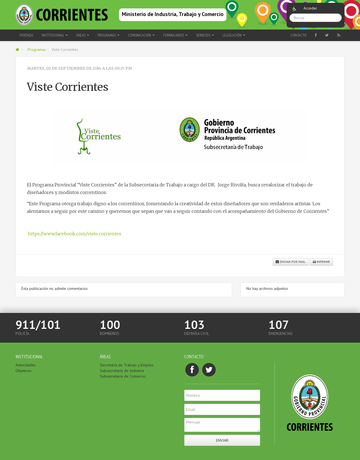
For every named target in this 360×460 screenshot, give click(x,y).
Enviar (222, 440)
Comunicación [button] (141, 35)
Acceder (310, 8)
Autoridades (25, 364)
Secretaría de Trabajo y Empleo (127, 364)
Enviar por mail (290, 262)
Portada (26, 35)
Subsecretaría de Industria (122, 370)
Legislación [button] (233, 35)
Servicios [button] (205, 35)
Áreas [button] (82, 35)
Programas (37, 49)
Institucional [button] (55, 35)
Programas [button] (109, 35)
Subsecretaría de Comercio (123, 376)
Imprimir (321, 262)
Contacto (299, 35)
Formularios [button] (175, 35)
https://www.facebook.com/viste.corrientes (74, 233)
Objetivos (23, 370)
